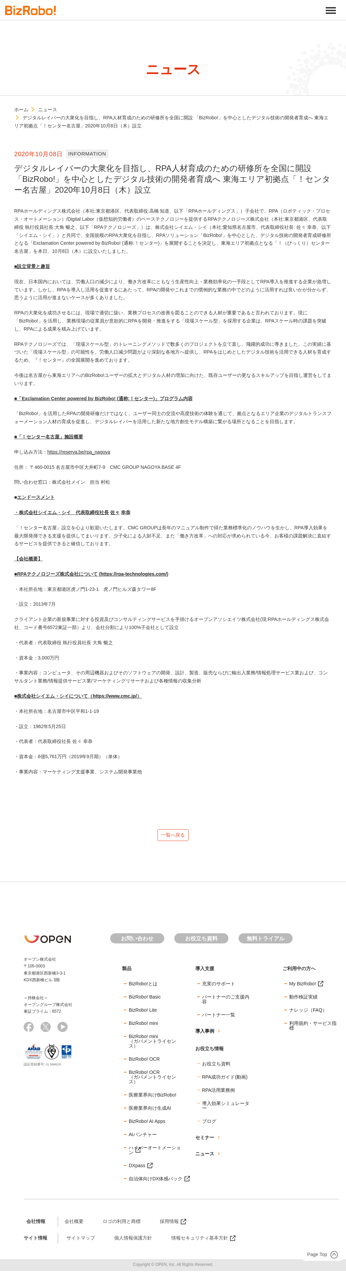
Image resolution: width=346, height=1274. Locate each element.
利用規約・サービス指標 (313, 1029)
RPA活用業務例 (218, 1093)
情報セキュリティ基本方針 (199, 1241)
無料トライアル (266, 941)
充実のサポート (218, 986)
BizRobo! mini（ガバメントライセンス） (152, 1044)
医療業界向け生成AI (150, 1111)
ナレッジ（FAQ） (308, 1013)
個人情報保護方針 (133, 1241)
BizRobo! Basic (145, 1000)
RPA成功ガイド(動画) (225, 1080)
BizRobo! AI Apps (147, 1124)
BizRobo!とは (143, 986)
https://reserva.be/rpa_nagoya (78, 452)
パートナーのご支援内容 (225, 1002)
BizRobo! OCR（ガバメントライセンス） (152, 1080)
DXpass (137, 1168)
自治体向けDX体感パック (155, 1181)
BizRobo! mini (143, 1026)
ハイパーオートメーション (155, 1153)
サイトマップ (81, 1241)
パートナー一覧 (218, 1017)
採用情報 (169, 1224)
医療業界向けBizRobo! (152, 1098)
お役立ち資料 (201, 941)
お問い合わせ (137, 941)
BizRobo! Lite (143, 1013)
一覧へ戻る (173, 836)
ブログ (209, 1124)
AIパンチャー (143, 1137)
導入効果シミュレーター (225, 1109)
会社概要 (74, 1224)
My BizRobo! (302, 986)
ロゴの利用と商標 (122, 1224)
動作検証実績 (303, 1000)
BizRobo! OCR (144, 1062)
